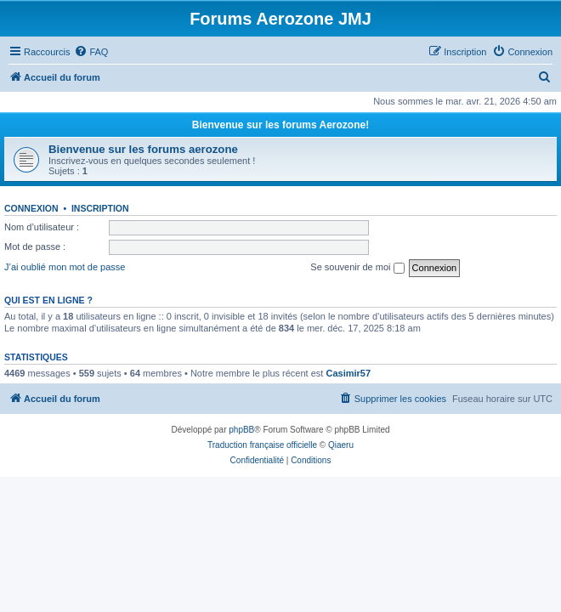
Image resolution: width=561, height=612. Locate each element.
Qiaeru (341, 445)
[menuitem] (91, 52)
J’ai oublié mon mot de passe (64, 267)
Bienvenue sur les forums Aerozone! (280, 125)
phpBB (241, 429)
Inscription (100, 208)
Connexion (31, 208)
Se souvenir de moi (357, 268)
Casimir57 (348, 373)
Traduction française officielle (262, 445)
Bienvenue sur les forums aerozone (143, 149)
